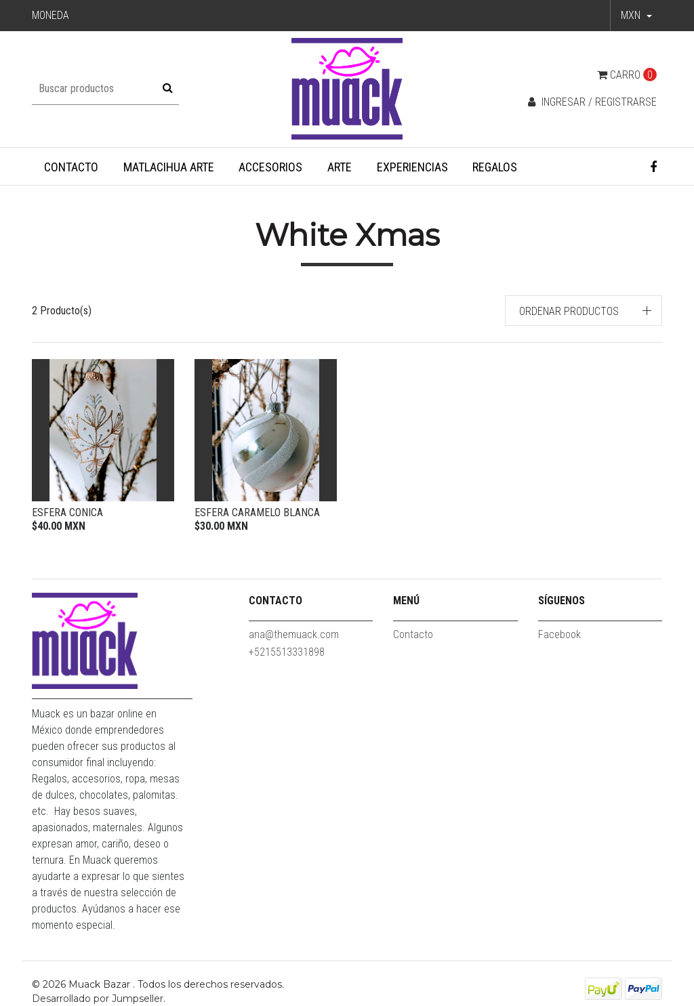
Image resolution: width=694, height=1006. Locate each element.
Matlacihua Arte (168, 167)
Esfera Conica (67, 512)
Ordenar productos (569, 311)
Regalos (494, 167)
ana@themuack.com (294, 634)
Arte (339, 167)
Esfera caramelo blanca (257, 512)
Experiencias (412, 167)
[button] (636, 15)
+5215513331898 (287, 652)
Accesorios (270, 167)
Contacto (71, 167)
